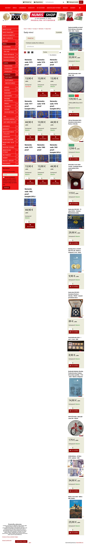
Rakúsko (11, 90)
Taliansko (11, 106)
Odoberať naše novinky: (9, 171)
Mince (15, 8)
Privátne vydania (8, 147)
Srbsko (11, 103)
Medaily (65, 8)
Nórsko (11, 87)
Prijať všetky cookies (21, 541)
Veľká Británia (11, 112)
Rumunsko (7, 93)
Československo (11, 57)
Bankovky (31, 8)
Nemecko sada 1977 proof (54, 62)
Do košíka (43, 94)
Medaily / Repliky (11, 160)
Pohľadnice (11, 163)
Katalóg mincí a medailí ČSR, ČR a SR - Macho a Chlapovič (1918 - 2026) (74, 250)
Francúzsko (11, 66)
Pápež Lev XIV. (7, 29)
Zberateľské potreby (54, 8)
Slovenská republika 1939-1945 (10, 50)
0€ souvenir (41, 8)
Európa (11, 63)
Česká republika (11, 54)
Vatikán (11, 109)
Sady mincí (8, 77)
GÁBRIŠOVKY (11, 136)
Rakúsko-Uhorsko (11, 60)
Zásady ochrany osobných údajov (10, 537)
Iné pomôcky (11, 155)
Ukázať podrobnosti (6, 540)
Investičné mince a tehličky (11, 133)
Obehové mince (10, 83)
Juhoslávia (11, 71)
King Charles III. (8, 38)
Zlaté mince (9, 80)
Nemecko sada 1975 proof (28, 62)
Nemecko (11, 74)
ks (40, 90)
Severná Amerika (11, 119)
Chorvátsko (8, 69)
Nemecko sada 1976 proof (41, 62)
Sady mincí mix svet (9, 122)
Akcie (4, 26)
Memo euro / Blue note (11, 143)
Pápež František (8, 32)
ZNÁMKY (11, 158)
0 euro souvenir (11, 139)
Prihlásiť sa (27, 2)
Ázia (11, 116)
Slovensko (11, 46)
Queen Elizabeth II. (9, 35)
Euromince (22, 8)
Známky (72, 8)
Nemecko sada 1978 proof (41, 103)
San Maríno (11, 96)
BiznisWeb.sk (79, 542)
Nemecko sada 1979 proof (28, 147)
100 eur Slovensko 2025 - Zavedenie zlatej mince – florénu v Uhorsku (75, 122)
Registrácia (38, 2)
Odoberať (6, 187)
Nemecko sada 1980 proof (41, 147)
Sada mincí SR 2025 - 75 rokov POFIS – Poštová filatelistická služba (74, 211)
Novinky (8, 8)
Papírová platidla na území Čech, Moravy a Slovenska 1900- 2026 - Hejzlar (75, 29)
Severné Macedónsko (8, 99)
